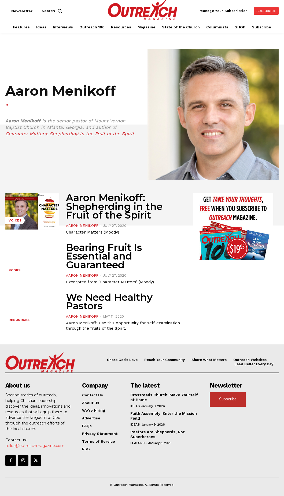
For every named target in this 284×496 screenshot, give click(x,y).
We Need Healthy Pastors (109, 301)
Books (15, 270)
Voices (15, 220)
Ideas (135, 405)
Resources (19, 320)
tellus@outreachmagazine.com (34, 445)
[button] (53, 10)
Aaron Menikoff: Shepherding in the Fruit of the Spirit (114, 206)
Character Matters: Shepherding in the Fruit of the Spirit (69, 133)
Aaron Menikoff (82, 226)
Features (138, 442)
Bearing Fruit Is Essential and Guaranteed (104, 256)
